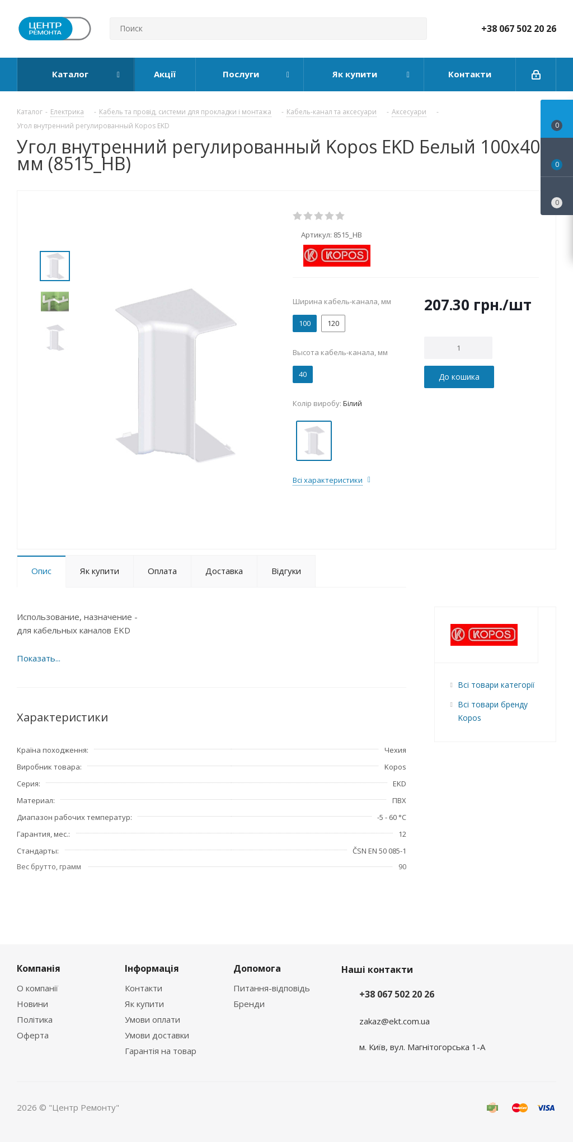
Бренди (249, 1003)
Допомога (257, 968)
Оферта (33, 1035)
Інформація (152, 968)
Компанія (38, 968)
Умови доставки (157, 1035)
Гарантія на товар (160, 1050)
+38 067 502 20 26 (518, 28)
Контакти (143, 988)
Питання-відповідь (271, 988)
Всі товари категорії (496, 684)
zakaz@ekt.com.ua (394, 1021)
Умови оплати (152, 1019)
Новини (32, 1003)
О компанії (37, 988)
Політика (35, 1019)
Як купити (144, 1003)
